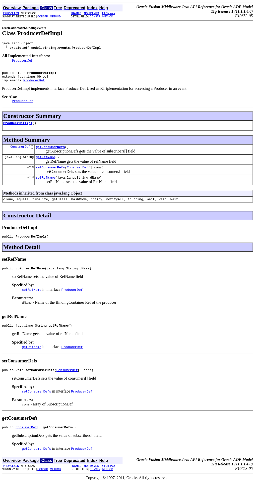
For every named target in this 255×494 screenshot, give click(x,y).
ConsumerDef (20, 152)
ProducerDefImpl (17, 127)
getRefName (45, 163)
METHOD (55, 16)
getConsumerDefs (50, 152)
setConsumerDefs (50, 174)
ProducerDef (22, 61)
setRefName (45, 185)
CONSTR (42, 16)
